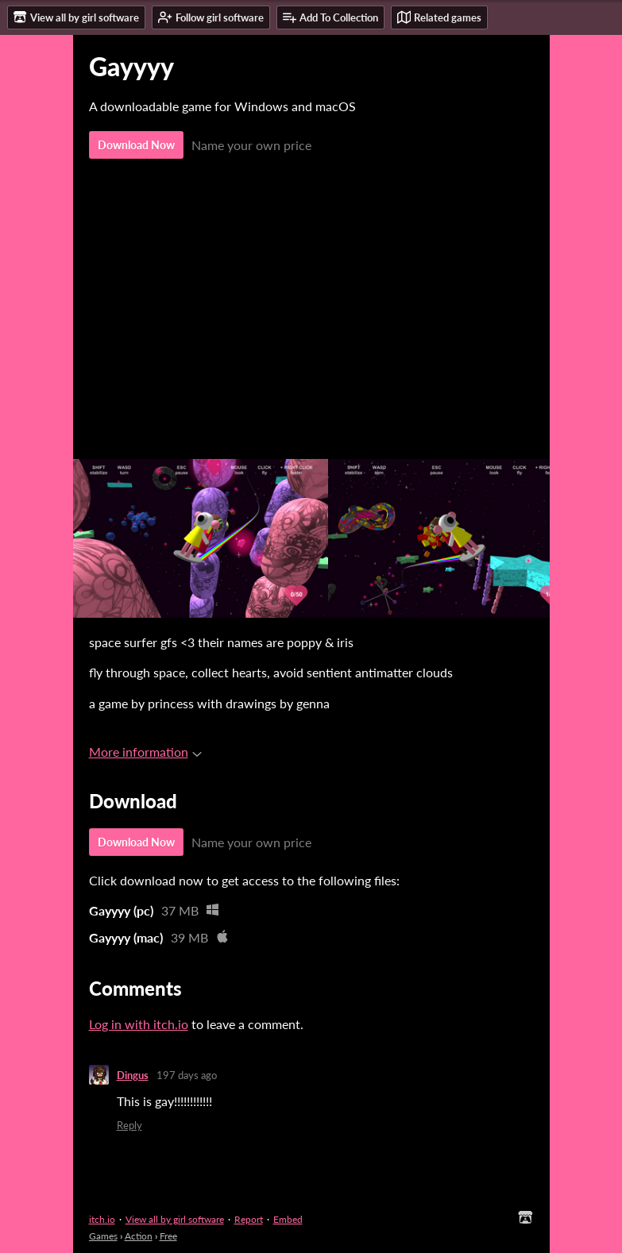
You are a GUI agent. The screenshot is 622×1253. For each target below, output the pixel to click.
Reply (129, 1125)
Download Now (136, 145)
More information (145, 751)
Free (168, 1236)
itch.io (102, 1219)
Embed (288, 1219)
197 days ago (186, 1075)
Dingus (133, 1075)
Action (139, 1236)
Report (248, 1219)
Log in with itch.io (138, 1023)
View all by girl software (175, 1219)
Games (103, 1236)
